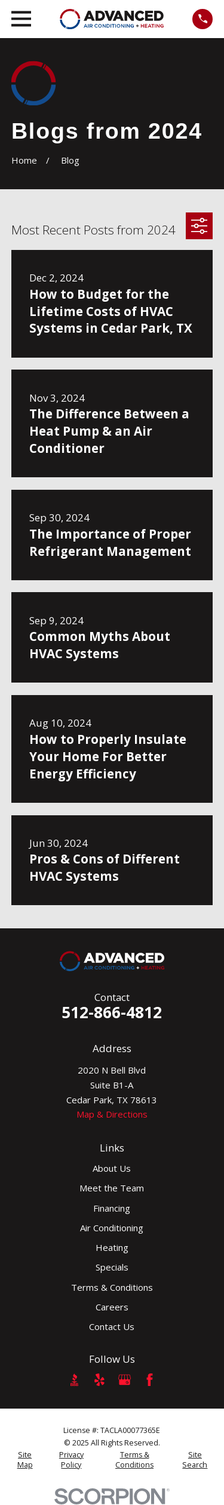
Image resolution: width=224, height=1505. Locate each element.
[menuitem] (24, 1460)
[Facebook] (149, 1379)
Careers (112, 1307)
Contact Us (111, 1326)
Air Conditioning (111, 1228)
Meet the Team (111, 1188)
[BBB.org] (74, 1379)
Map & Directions (112, 1114)
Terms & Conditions (112, 1287)
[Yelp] (99, 1379)
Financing (111, 1208)
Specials (112, 1267)
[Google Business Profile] (124, 1379)
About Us (112, 1168)
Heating (112, 1247)
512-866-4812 (112, 1012)
